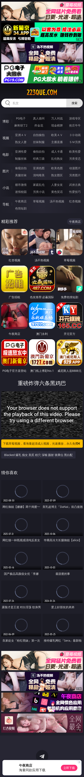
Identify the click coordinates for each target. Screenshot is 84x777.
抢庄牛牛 (75, 125)
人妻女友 (57, 185)
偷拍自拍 (39, 151)
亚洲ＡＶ (21, 135)
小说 (5, 187)
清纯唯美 (39, 175)
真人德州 (39, 118)
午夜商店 (21, 201)
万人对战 (57, 118)
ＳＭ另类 (75, 142)
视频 (5, 138)
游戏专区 (75, 118)
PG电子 (21, 118)
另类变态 (75, 159)
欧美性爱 (75, 151)
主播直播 (57, 142)
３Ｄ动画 (75, 135)
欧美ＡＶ (57, 135)
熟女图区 (57, 175)
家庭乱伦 (39, 185)
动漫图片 (75, 168)
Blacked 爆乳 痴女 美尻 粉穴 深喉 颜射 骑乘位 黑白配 (38, 455)
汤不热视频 (57, 201)
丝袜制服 (39, 142)
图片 (5, 171)
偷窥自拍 (21, 168)
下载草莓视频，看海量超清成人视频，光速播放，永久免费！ (42, 443)
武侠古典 (75, 185)
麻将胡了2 (20, 125)
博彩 (5, 121)
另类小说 (39, 192)
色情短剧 (21, 208)
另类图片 (75, 175)
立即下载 (69, 768)
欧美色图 (57, 168)
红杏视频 (75, 201)
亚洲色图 (39, 168)
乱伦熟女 (57, 159)
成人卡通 (57, 151)
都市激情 (21, 185)
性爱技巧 (75, 192)
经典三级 (39, 159)
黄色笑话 (57, 192)
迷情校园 (21, 192)
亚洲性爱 (21, 151)
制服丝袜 (21, 159)
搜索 (74, 103)
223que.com (42, 92)
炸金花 (38, 125)
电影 (5, 154)
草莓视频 (39, 201)
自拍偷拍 (39, 135)
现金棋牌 (57, 125)
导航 (5, 204)
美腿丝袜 (21, 175)
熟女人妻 (21, 142)
